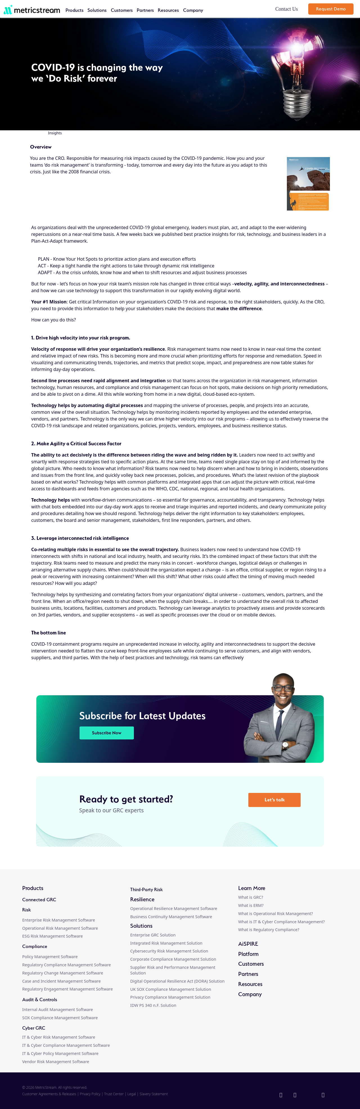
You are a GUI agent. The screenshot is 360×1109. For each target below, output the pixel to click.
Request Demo (331, 9)
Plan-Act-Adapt (46, 241)
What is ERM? (251, 905)
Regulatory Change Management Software (62, 973)
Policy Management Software (50, 956)
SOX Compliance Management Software (60, 1017)
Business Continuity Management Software (171, 916)
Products (75, 10)
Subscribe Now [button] (107, 732)
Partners (145, 10)
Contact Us (286, 9)
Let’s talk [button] (275, 799)
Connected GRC (39, 899)
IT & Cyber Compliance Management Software (66, 1045)
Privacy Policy (90, 1093)
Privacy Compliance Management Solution (170, 997)
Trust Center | (116, 1093)
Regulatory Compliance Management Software (66, 964)
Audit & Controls (39, 999)
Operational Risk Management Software (60, 928)
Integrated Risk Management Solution (166, 943)
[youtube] (323, 1095)
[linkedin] (281, 1095)
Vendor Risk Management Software (55, 1061)
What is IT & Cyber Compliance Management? (281, 921)
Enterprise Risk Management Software (58, 920)
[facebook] (296, 1095)
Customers (122, 10)
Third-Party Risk (146, 889)
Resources (168, 10)
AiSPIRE (248, 943)
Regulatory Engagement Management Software (67, 989)
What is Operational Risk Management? (275, 913)
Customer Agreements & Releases (49, 1093)
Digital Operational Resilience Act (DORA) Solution (177, 981)
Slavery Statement (154, 1093)
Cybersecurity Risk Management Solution (169, 951)
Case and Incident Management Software (61, 981)
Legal (131, 1093)
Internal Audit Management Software (57, 1009)
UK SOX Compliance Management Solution (170, 989)
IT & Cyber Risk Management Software (58, 1037)
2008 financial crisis (89, 172)
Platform (248, 954)
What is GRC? (250, 897)
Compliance (34, 946)
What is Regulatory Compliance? (268, 929)
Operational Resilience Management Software (173, 908)
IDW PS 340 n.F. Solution (153, 1005)
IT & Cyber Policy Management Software (60, 1053)
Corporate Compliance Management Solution (173, 959)
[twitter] (309, 1095)
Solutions (97, 10)
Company (193, 10)
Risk (26, 910)
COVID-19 (41, 644)
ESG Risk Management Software (52, 936)
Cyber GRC (33, 1028)
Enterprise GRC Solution (153, 935)
